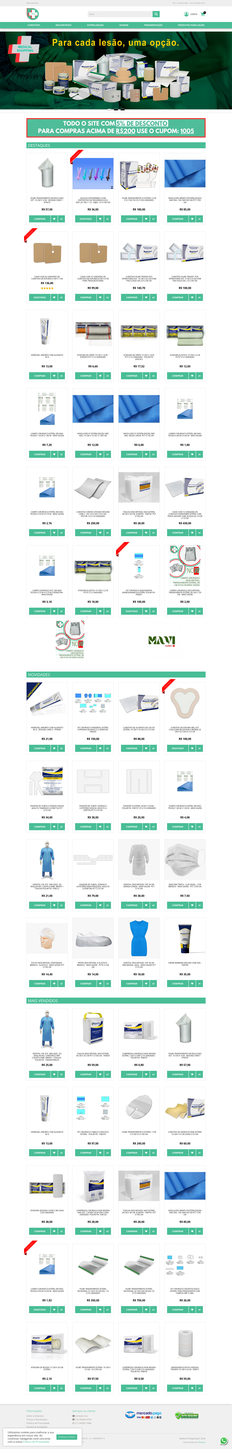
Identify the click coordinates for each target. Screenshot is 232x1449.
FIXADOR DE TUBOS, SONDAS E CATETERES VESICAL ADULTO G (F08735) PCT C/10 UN (93, 808)
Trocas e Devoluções (36, 1419)
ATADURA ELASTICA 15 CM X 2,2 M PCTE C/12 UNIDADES (93, 591)
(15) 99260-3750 (197, 3)
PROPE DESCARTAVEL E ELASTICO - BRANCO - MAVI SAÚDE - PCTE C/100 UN (93, 964)
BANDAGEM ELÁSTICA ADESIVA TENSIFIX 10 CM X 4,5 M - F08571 (185, 1368)
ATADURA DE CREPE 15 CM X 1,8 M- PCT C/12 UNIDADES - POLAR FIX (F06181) (139, 357)
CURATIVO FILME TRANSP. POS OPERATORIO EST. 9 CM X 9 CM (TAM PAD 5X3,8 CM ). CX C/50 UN (185, 278)
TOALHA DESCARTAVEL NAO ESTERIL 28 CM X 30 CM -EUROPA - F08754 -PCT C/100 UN (139, 514)
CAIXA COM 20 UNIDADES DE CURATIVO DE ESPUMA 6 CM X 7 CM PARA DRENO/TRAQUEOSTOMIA (47, 278)
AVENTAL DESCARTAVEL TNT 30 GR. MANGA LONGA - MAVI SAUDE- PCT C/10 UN (139, 886)
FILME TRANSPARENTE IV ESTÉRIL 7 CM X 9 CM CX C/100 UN (139, 1133)
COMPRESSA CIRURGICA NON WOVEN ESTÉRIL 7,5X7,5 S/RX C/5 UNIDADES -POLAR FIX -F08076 (139, 1369)
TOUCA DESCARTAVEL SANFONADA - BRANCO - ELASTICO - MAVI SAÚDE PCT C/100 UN (47, 964)
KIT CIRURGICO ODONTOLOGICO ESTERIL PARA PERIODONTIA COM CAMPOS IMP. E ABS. (185, 1291)
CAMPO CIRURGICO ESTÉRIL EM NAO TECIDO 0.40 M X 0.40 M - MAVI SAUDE (185, 434)
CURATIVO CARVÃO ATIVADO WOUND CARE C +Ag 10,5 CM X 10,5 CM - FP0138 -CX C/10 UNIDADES (93, 514)
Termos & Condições (36, 1426)
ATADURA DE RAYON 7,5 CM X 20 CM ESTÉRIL (47, 1368)
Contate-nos (80, 1415)
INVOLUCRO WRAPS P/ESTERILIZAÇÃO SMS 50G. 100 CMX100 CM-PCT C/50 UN (185, 200)
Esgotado (86, 218)
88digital (202, 1442)
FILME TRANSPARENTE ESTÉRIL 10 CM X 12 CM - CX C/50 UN (93, 1368)
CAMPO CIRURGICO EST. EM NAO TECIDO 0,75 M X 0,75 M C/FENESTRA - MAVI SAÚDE (47, 592)
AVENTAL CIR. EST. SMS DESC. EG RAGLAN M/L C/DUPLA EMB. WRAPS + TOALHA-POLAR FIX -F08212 (47, 886)
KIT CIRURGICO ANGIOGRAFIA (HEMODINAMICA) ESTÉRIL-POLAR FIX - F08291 (139, 592)
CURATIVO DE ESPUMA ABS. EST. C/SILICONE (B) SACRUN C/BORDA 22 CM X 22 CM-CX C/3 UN (185, 729)
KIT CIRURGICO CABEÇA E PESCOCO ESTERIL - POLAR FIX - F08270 (93, 1133)
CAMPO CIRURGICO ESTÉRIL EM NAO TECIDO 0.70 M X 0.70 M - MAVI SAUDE (47, 513)
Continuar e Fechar (66, 1437)
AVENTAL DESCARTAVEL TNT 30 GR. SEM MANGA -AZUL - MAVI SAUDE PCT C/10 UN (139, 964)
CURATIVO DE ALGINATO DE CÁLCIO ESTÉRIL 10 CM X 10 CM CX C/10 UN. (139, 728)
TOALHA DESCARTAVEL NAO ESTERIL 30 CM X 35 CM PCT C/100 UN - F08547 (93, 1054)
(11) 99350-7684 (180, 3)
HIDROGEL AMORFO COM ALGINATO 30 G (47, 356)
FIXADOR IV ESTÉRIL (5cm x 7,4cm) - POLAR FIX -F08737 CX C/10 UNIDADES (139, 807)
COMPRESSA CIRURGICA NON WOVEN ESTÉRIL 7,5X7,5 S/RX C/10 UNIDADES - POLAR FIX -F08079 (139, 1055)
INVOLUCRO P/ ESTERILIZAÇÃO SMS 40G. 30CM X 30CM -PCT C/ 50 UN (139, 434)
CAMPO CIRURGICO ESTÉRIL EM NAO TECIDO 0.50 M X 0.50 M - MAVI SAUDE (47, 1290)
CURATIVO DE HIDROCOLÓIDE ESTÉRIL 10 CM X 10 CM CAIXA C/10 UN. (185, 1133)
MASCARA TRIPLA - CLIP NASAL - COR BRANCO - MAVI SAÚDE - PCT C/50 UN (185, 885)
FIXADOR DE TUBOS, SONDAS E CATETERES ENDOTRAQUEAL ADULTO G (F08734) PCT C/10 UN (93, 886)
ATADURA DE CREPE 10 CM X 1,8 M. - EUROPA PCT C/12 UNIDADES (93, 356)
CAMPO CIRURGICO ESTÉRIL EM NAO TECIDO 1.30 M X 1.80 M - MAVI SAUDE (47, 434)
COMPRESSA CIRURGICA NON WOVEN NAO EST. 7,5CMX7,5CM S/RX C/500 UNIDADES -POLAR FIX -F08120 (93, 1212)
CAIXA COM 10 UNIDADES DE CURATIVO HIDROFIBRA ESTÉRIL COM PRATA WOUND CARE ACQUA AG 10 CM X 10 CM (185, 515)
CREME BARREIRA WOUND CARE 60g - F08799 (185, 963)
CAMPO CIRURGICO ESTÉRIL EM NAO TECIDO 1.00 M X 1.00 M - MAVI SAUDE (185, 807)
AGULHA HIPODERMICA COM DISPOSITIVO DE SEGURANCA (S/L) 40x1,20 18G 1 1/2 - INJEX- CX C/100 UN (93, 200)
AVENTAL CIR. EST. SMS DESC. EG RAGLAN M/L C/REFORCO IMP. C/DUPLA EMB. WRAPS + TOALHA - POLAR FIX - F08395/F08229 (47, 1056)
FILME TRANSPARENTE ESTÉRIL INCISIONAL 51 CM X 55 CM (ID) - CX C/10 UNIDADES (93, 1291)
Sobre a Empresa (35, 1415)
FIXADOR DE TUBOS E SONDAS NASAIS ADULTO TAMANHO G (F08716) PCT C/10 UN (47, 808)
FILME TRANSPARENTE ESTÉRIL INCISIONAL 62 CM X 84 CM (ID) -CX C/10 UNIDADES (139, 1291)
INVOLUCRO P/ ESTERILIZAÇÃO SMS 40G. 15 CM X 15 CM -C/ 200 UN (93, 434)
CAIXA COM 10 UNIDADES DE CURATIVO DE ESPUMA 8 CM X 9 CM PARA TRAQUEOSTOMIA (93, 278)
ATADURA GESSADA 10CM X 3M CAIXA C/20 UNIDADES (47, 1211)
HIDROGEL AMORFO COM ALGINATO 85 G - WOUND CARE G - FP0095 (47, 728)
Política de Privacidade (38, 1423)
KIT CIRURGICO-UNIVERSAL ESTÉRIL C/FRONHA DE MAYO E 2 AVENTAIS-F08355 (93, 729)
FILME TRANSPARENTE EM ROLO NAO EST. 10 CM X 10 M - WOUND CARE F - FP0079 (47, 200)
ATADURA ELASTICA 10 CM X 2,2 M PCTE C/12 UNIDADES (185, 356)
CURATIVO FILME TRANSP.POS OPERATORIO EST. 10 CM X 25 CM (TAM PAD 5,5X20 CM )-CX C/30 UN (139, 278)
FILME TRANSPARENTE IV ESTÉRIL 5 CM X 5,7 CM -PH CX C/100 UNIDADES (139, 199)
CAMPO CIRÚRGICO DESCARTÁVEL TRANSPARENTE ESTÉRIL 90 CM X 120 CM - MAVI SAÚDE (185, 592)
